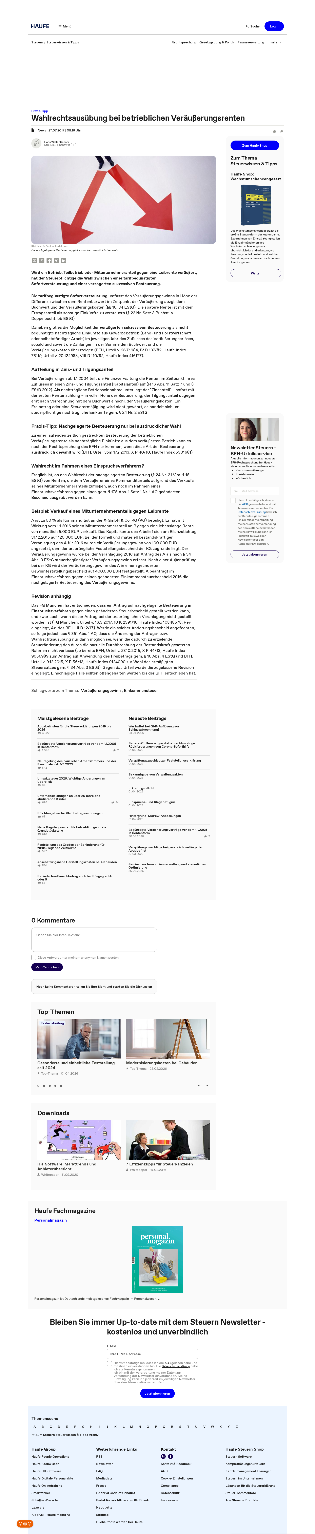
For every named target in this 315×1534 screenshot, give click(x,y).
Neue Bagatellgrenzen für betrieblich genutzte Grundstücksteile (71, 829)
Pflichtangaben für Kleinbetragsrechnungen (69, 813)
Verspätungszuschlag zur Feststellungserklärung (165, 760)
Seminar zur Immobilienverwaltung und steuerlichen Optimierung (167, 866)
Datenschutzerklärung (252, 512)
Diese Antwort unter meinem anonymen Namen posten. (78, 957)
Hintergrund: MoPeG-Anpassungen (155, 815)
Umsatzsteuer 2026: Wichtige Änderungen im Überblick (71, 780)
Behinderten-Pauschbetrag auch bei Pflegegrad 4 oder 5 (74, 877)
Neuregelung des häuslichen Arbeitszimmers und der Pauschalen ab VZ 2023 (76, 762)
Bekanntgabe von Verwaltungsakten (156, 774)
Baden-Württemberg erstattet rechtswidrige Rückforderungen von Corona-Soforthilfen (162, 745)
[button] (65, 26)
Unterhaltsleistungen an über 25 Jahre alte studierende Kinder (68, 797)
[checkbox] (33, 957)
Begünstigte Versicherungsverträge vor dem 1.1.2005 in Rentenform (76, 745)
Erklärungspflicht (141, 788)
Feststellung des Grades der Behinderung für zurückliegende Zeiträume (70, 846)
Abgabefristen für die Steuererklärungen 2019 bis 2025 (74, 728)
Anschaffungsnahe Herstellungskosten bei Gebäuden (77, 862)
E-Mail (111, 1346)
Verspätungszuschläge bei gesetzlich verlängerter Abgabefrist (166, 849)
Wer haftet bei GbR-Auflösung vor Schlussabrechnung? (154, 728)
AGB (245, 504)
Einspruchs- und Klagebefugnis (152, 802)
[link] (37, 42)
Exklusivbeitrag (52, 1023)
